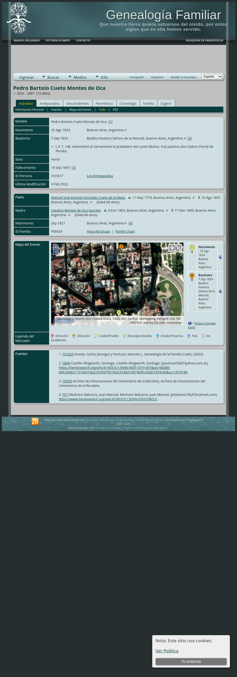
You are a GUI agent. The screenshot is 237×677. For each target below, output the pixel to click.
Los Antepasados (100, 176)
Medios (80, 77)
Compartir (136, 77)
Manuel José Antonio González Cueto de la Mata (88, 197)
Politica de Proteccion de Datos (146, 428)
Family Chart (125, 231)
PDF (115, 110)
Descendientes (77, 103)
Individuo (26, 103)
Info (104, 77)
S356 (67, 381)
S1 (65, 394)
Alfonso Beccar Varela (104, 428)
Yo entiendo (191, 662)
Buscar (53, 77)
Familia (148, 103)
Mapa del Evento (80, 110)
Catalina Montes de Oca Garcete (76, 210)
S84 (66, 363)
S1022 (68, 354)
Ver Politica (167, 651)
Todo (102, 110)
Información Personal (29, 110)
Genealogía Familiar (163, 15)
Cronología (128, 103)
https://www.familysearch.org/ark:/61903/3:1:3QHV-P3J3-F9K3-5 (108, 399)
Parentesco (104, 103)
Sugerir (166, 103)
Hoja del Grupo (98, 231)
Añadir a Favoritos (184, 77)
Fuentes (56, 110)
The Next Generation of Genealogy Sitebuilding (119, 420)
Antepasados (50, 103)
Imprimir (157, 77)
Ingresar (26, 77)
